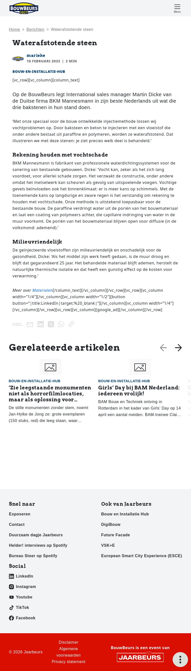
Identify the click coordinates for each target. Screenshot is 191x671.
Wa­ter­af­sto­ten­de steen (72, 29)
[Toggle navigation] (177, 8)
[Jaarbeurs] (140, 657)
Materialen (42, 290)
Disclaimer (69, 642)
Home (14, 29)
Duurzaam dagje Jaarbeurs (36, 535)
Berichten (36, 29)
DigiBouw (111, 524)
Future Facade (115, 535)
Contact (17, 524)
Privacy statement (69, 662)
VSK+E (108, 545)
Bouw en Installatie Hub (125, 514)
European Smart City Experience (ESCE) (141, 556)
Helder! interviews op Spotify (38, 545)
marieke (36, 55)
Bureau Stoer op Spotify (33, 556)
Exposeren (19, 514)
